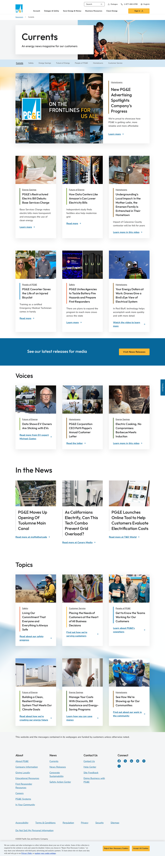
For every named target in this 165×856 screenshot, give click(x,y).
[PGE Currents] (119, 766)
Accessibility (21, 822)
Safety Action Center (60, 781)
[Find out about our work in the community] (129, 714)
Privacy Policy (26, 853)
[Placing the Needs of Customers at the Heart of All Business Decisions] (84, 619)
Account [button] (36, 11)
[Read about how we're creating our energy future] (36, 718)
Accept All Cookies (140, 848)
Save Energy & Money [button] (72, 11)
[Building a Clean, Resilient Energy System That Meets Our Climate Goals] (37, 703)
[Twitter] (125, 761)
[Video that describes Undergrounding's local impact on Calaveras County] (130, 204)
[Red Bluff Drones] (129, 324)
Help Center (90, 766)
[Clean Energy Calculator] (124, 537)
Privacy (84, 822)
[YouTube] (138, 761)
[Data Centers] (84, 198)
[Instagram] (144, 761)
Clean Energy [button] (111, 11)
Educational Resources (27, 778)
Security (99, 822)
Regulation (68, 822)
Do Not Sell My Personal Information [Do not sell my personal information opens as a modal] (34, 830)
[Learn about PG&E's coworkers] (129, 630)
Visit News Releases (134, 351)
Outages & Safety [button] (51, 11)
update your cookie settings (45, 853)
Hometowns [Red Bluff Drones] (121, 284)
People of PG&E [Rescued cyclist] (29, 284)
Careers (19, 793)
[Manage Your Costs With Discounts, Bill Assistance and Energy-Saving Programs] (84, 703)
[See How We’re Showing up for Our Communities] (130, 701)
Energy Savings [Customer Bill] (29, 189)
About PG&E (22, 761)
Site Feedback (91, 772)
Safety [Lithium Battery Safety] (72, 284)
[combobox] (94, 4)
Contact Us (89, 761)
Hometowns (121, 692)
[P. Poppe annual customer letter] (84, 430)
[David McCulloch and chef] (130, 430)
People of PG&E (123, 608)
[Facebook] (119, 761)
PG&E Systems (23, 798)
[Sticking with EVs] (37, 426)
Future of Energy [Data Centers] (76, 189)
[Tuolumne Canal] (32, 537)
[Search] (101, 4)
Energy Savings (76, 692)
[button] (113, 4)
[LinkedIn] (131, 761)
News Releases (58, 766)
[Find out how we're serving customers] (82, 634)
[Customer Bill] (37, 198)
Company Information (26, 766)
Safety (25, 608)
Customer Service (77, 608)
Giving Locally (22, 772)
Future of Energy (30, 692)
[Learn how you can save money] (82, 718)
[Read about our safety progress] (36, 638)
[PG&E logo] (19, 8)
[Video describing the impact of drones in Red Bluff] (130, 295)
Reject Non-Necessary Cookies (116, 848)
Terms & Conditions (45, 822)
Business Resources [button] (93, 11)
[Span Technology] (79, 542)
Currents (54, 761)
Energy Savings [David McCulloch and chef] (123, 419)
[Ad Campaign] (127, 82)
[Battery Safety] (74, 322)
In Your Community (25, 804)
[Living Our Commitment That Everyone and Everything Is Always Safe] (37, 621)
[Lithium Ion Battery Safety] (84, 295)
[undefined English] (145, 4)
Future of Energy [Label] (30, 419)
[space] (76, 443)
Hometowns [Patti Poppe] (74, 419)
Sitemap (115, 822)
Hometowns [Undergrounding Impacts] (121, 189)
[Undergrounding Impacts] (127, 232)
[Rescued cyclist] (37, 293)
